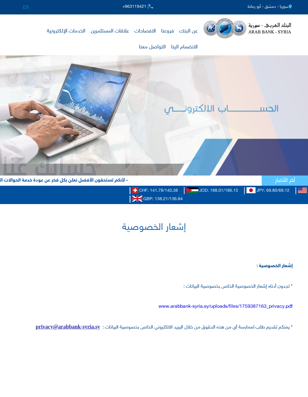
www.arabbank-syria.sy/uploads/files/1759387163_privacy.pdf (226, 307)
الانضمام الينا (184, 47)
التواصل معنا (152, 47)
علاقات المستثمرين (110, 31)
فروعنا (167, 31)
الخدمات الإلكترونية (66, 31)
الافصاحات (145, 31)
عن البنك (188, 31)
